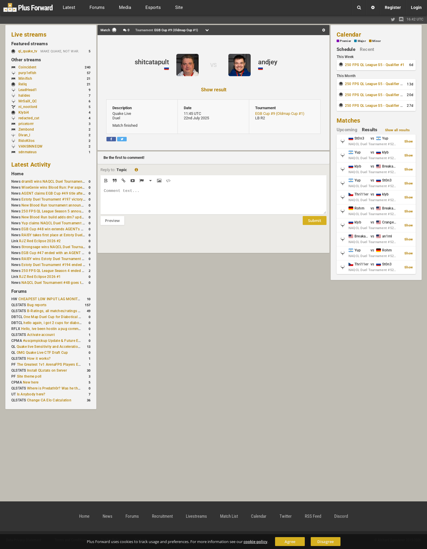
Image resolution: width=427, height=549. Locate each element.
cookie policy (255, 541)
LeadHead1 (27, 90)
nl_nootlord (27, 107)
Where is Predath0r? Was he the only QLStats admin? (70, 388)
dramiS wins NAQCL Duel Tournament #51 (56, 181)
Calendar (349, 34)
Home (17, 173)
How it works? (39, 358)
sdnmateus (27, 152)
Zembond (26, 129)
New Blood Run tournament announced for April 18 (63, 205)
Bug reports (37, 305)
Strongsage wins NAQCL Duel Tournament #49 (59, 247)
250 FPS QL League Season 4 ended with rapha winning (67, 271)
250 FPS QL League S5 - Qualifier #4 (374, 106)
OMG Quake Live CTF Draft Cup (42, 353)
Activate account (41, 335)
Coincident (27, 67)
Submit (314, 225)
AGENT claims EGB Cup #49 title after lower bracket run (67, 193)
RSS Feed (313, 516)
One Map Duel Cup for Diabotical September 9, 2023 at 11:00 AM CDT (81, 317)
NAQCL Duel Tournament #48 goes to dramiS (58, 283)
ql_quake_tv (27, 51)
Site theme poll (29, 376)
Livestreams (196, 516)
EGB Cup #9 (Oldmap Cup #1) (279, 113)
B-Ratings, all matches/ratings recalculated (62, 311)
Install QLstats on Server (47, 370)
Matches (348, 120)
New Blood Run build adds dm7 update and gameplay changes (73, 217)
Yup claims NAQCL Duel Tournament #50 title (58, 223)
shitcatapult (152, 62)
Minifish (25, 78)
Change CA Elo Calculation (49, 400)
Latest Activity (31, 164)
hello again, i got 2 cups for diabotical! (55, 323)
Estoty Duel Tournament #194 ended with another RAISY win (71, 265)
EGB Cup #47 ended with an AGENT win (54, 253)
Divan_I (24, 135)
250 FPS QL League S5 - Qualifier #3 (374, 95)
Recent (367, 49)
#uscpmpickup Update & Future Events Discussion (64, 341)
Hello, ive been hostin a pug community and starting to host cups (75, 329)
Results (370, 129)
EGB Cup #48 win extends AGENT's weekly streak (62, 229)
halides (24, 95)
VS (213, 65)
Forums (19, 291)
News (107, 516)
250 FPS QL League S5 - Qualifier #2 (374, 84)
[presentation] (146, 242)
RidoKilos (26, 141)
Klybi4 (23, 112)
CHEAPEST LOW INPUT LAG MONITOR (50, 299)
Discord (341, 516)
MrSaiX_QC (27, 101)
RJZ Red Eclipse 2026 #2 (40, 241)
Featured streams (29, 43)
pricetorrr (26, 124)
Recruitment (162, 516)
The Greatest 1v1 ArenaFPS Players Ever (50, 364)
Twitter (286, 516)
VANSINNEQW (30, 146)
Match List (229, 516)
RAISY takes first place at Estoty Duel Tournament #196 (67, 235)
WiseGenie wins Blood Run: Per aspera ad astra (60, 187)
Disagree (325, 541)
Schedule (346, 49)
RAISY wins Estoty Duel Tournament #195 (55, 259)
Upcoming (347, 129)
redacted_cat (28, 118)
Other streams (26, 59)
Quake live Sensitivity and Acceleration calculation (58, 347)
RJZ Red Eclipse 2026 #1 (40, 277)
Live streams (28, 34)
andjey (267, 62)
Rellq (22, 84)
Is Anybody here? (31, 394)
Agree (290, 541)
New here (30, 382)
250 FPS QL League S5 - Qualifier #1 (374, 65)
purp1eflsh (27, 73)
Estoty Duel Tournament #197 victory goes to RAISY (64, 199)
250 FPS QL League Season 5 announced (55, 211)
